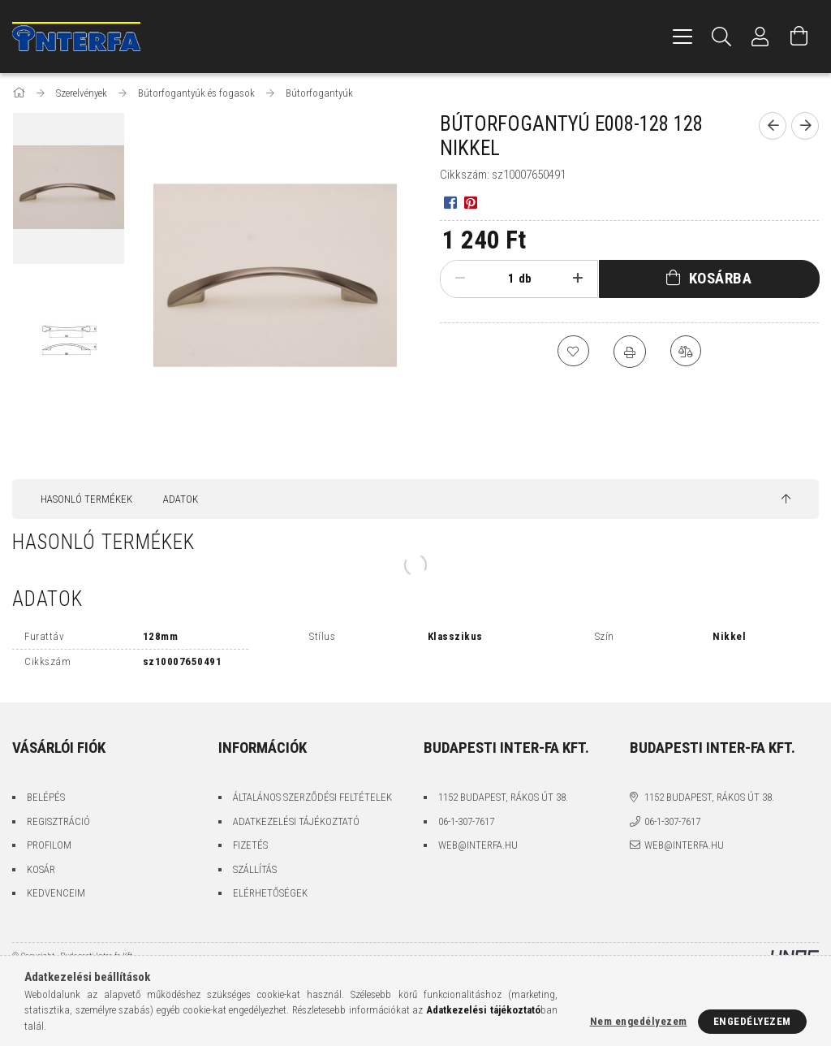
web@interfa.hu (478, 845)
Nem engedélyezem (638, 1021)
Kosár (41, 869)
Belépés (46, 797)
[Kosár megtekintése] (799, 36)
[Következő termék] (805, 126)
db (525, 278)
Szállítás (255, 869)
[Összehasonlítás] (686, 351)
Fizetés (250, 845)
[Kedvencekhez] (573, 351)
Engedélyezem (752, 1021)
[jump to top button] (786, 499)
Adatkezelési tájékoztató (296, 821)
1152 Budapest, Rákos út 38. (503, 797)
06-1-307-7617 (466, 821)
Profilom (49, 845)
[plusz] (577, 278)
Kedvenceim (56, 893)
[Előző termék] (772, 126)
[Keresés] (721, 36)
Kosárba (720, 278)
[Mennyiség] (498, 278)
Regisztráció (58, 821)
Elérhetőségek (270, 893)
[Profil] (760, 36)
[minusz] (460, 278)
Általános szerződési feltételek (312, 797)
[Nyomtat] (630, 351)
